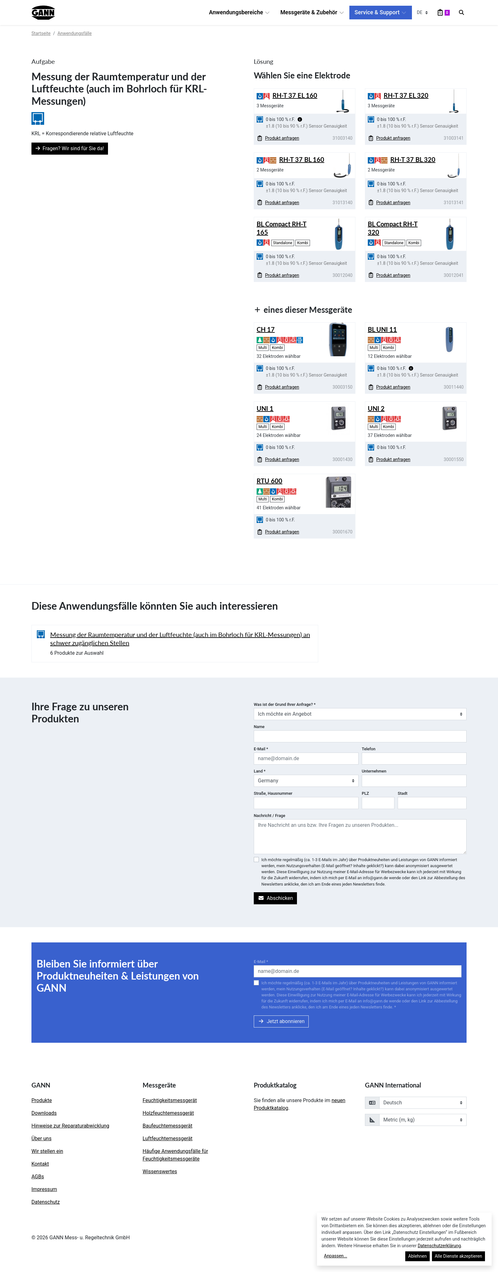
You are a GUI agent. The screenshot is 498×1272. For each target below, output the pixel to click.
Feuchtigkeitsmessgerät (170, 1100)
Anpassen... (335, 1255)
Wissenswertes (160, 1171)
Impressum (44, 1189)
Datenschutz (45, 1202)
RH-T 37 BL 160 (301, 159)
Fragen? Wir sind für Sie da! (70, 148)
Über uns (41, 1138)
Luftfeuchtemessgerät (167, 1138)
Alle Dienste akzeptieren (458, 1256)
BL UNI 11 (382, 329)
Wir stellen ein (47, 1151)
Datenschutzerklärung (439, 1245)
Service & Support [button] (380, 12)
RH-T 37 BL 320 (412, 159)
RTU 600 (269, 481)
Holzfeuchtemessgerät (168, 1113)
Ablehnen (417, 1256)
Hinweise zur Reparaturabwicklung (70, 1126)
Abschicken (275, 898)
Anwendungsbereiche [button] (239, 12)
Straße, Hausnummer (273, 793)
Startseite (40, 33)
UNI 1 (265, 408)
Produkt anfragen (278, 138)
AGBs (37, 1177)
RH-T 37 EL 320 (406, 95)
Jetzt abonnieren (281, 1021)
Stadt (402, 793)
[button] (300, 119)
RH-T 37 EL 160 (295, 95)
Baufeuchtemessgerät (167, 1126)
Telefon (368, 748)
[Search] (461, 12)
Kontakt (40, 1164)
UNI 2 (376, 408)
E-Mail (261, 748)
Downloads (44, 1113)
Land (260, 771)
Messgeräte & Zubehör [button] (312, 12)
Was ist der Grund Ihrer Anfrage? (285, 704)
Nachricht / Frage (269, 815)
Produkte (41, 1100)
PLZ (365, 793)
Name (259, 726)
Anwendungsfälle (74, 33)
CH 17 (266, 329)
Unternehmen (374, 771)
